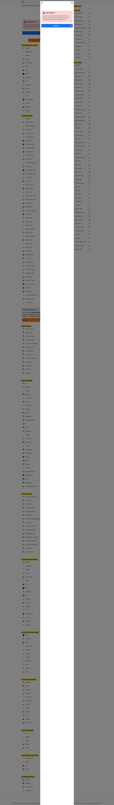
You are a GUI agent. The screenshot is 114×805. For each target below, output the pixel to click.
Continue (62, 26)
